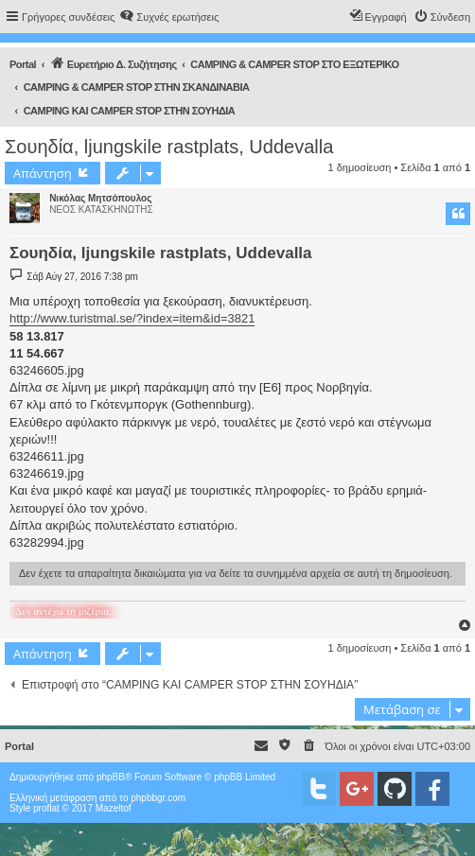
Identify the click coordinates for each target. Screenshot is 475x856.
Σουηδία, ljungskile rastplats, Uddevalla (169, 146)
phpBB (111, 777)
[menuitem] (169, 17)
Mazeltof (114, 808)
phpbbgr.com (158, 798)
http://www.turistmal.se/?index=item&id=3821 (132, 318)
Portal (22, 64)
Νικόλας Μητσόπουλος (100, 198)
